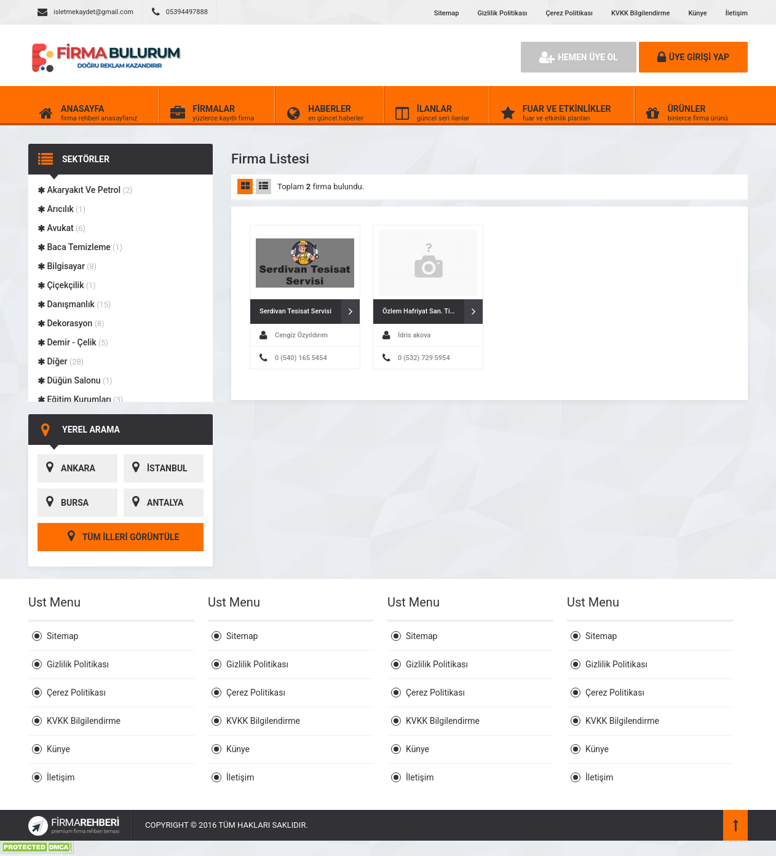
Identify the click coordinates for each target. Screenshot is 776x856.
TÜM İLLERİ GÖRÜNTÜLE (121, 537)
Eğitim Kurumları (80, 399)
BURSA (63, 503)
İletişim (737, 13)
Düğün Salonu (75, 380)
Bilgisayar (67, 266)
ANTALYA (153, 503)
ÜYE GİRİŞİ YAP (693, 57)
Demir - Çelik (73, 342)
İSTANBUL (156, 468)
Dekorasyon (71, 323)
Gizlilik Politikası (502, 13)
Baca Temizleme (80, 247)
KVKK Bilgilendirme (640, 13)
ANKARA (66, 468)
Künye (697, 13)
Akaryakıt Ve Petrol (85, 190)
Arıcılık (61, 209)
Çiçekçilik (67, 285)
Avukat (61, 228)
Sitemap (446, 13)
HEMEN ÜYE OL (578, 57)
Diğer (61, 361)
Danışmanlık (74, 304)
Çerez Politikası (568, 13)
